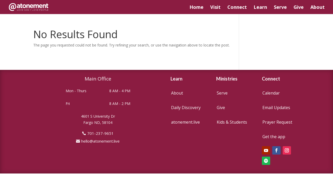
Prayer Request (277, 122)
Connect (237, 7)
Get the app (273, 136)
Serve (280, 7)
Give (299, 7)
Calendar (271, 93)
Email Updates (276, 107)
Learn (260, 7)
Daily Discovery (186, 107)
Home (196, 7)
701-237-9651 (100, 133)
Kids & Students (232, 122)
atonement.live (185, 122)
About (317, 7)
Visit (215, 7)
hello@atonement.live (100, 141)
